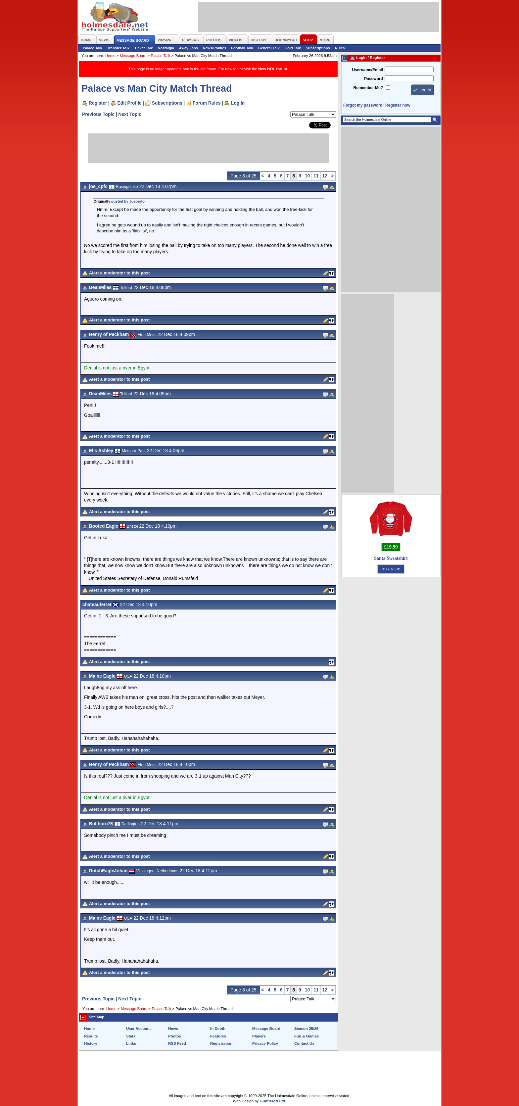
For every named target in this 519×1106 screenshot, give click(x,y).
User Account (138, 1029)
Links (131, 1043)
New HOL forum (272, 69)
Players (259, 1036)
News (173, 1029)
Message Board (133, 56)
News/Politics (214, 48)
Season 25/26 (306, 1029)
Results (91, 1036)
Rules (340, 48)
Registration (221, 1043)
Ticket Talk (143, 48)
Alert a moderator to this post (119, 272)
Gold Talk (293, 48)
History (90, 1043)
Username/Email (367, 70)
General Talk (269, 48)
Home (110, 56)
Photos (174, 1036)
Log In (238, 103)
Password (373, 78)
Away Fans (188, 48)
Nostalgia (166, 48)
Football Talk (242, 48)
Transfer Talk (118, 48)
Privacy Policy (265, 1043)
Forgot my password (362, 105)
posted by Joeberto (128, 201)
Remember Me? (368, 87)
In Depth (217, 1029)
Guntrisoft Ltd (272, 1101)
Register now (397, 105)
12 (324, 175)
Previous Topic (98, 114)
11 (315, 175)
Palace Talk (92, 48)
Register (98, 103)
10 (307, 175)
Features (218, 1036)
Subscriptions (318, 48)
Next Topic (129, 114)
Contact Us (304, 1043)
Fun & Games (306, 1036)
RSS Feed (177, 1043)
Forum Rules (206, 103)
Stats (130, 1036)
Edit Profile (130, 103)
